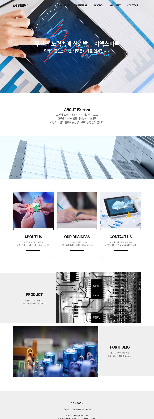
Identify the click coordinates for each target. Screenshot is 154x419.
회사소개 (66, 409)
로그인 (88, 409)
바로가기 (121, 250)
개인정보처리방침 (78, 409)
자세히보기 (33, 250)
